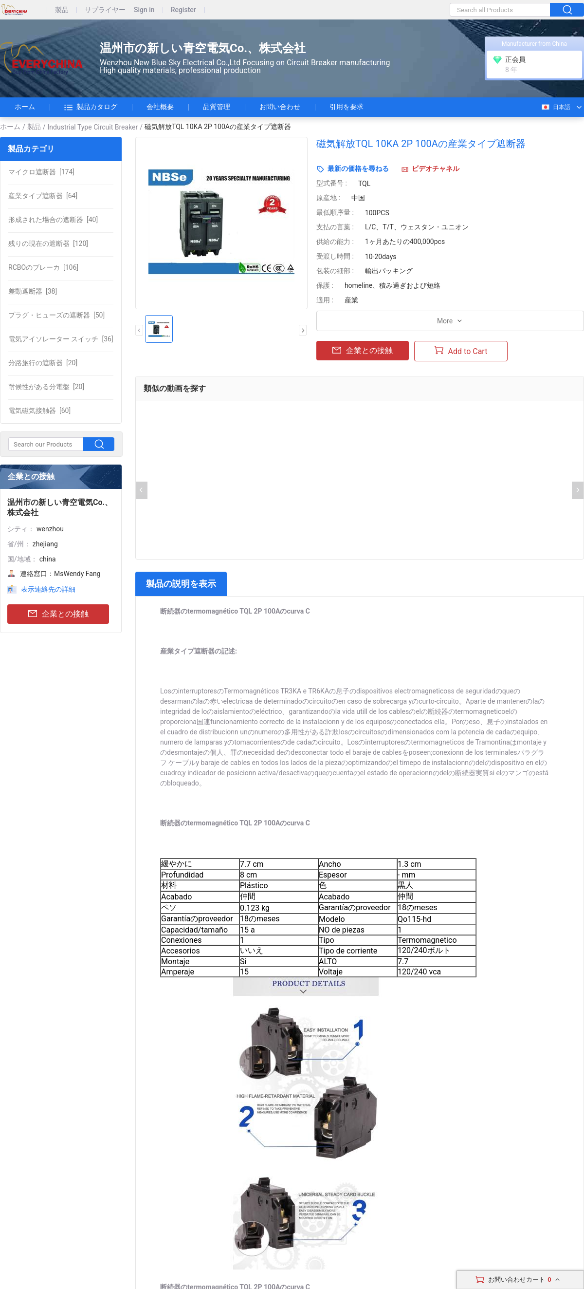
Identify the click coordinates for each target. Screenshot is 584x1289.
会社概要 (160, 107)
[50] (56, 315)
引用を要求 (346, 107)
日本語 (555, 107)
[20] (42, 363)
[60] (39, 410)
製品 (62, 10)
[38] (32, 291)
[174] (41, 172)
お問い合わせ (279, 107)
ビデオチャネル (435, 168)
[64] (42, 196)
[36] (60, 339)
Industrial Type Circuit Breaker (93, 127)
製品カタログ (90, 107)
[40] (53, 220)
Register (183, 10)
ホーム (25, 107)
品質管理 (216, 107)
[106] (43, 267)
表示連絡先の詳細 (48, 589)
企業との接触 (58, 614)
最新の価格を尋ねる (358, 168)
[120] (48, 243)
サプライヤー (105, 10)
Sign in (144, 10)
